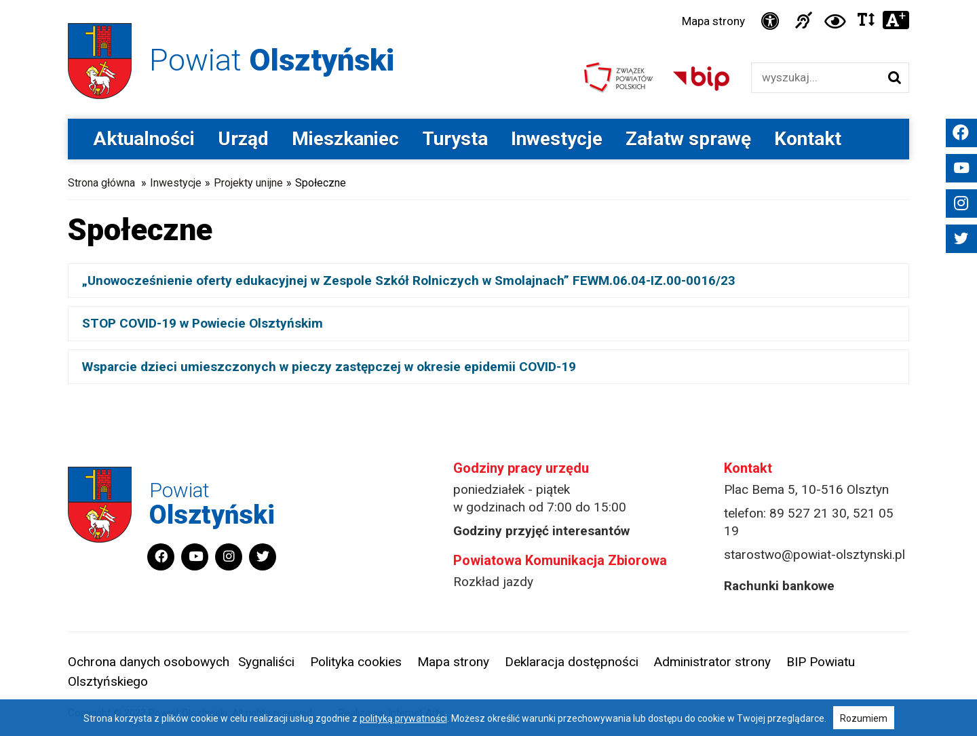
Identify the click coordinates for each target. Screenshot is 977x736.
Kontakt (807, 139)
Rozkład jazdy (493, 581)
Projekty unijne (248, 182)
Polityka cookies (356, 662)
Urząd (243, 139)
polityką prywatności (403, 718)
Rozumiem (863, 718)
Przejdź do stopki (488, 0)
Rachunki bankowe (779, 586)
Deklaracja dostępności (571, 662)
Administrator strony (712, 662)
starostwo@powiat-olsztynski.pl (814, 554)
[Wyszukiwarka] (816, 77)
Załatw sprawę (688, 139)
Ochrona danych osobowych (148, 662)
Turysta (455, 139)
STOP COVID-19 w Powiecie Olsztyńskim (202, 323)
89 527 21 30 (808, 513)
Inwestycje (556, 139)
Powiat (271, 60)
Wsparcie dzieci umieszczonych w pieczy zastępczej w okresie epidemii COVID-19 (329, 366)
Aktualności (144, 139)
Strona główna (101, 182)
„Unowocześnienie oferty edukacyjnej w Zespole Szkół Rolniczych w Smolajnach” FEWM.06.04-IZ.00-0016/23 (408, 280)
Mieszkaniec (345, 139)
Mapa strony (713, 21)
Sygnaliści (266, 662)
